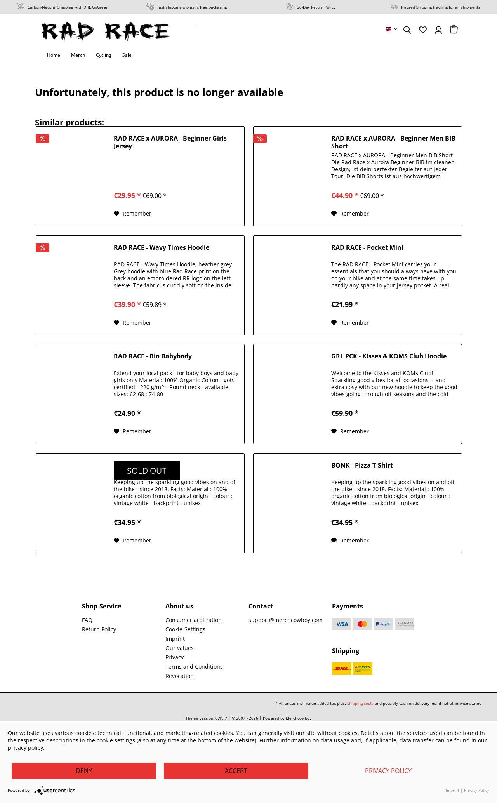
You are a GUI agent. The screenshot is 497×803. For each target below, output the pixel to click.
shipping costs (360, 703)
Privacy (174, 657)
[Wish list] (423, 30)
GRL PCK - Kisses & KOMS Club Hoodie (389, 356)
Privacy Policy (388, 770)
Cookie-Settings (185, 629)
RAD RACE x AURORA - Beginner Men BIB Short (393, 142)
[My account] (438, 30)
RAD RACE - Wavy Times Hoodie (161, 247)
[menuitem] (392, 29)
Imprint (175, 638)
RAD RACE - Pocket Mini (367, 247)
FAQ (87, 620)
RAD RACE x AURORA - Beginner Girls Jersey (170, 142)
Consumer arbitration (193, 620)
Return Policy (99, 629)
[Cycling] (103, 55)
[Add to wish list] (132, 213)
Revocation (179, 676)
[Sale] (127, 55)
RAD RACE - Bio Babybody (153, 356)
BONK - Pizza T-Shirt (362, 465)
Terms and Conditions (194, 666)
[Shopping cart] (454, 30)
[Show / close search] (407, 30)
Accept (236, 770)
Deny (84, 770)
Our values (179, 648)
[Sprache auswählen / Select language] (392, 29)
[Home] (54, 55)
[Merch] (78, 55)
